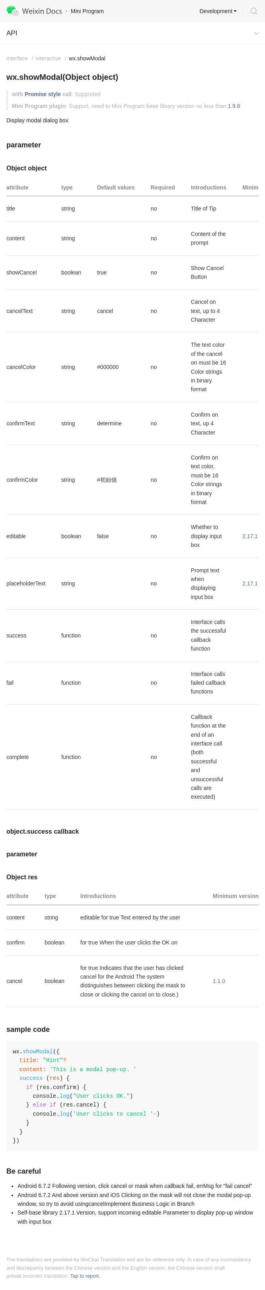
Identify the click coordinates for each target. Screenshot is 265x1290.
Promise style (43, 94)
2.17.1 (250, 536)
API (11, 33)
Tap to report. (85, 1276)
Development (216, 11)
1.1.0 (219, 981)
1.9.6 (234, 106)
